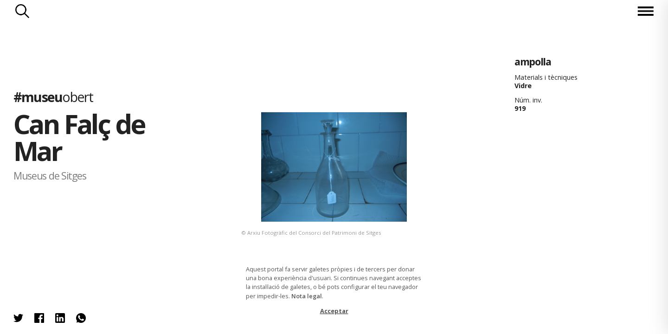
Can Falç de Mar (79, 137)
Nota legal (306, 296)
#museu (53, 96)
